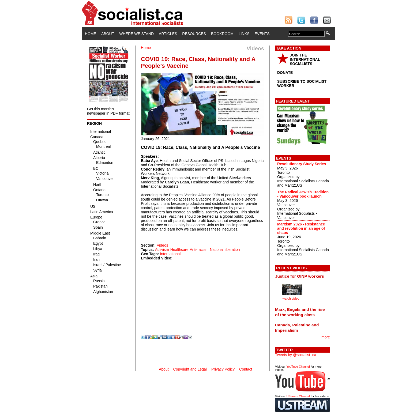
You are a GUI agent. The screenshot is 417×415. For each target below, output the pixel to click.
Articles (168, 34)
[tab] (302, 276)
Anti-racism (199, 249)
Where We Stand (136, 34)
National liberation (225, 249)
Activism (162, 249)
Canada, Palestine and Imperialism (297, 328)
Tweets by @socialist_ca (295, 355)
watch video (290, 298)
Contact (245, 369)
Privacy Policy (223, 369)
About (107, 34)
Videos (162, 245)
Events (261, 34)
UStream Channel (298, 396)
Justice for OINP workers (299, 276)
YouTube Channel (298, 366)
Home (90, 34)
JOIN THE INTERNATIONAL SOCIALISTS (305, 59)
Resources (194, 34)
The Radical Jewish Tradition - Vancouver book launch (303, 194)
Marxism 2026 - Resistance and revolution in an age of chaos (301, 228)
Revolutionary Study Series (301, 164)
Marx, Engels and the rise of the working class (300, 312)
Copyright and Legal (190, 369)
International (170, 254)
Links (244, 34)
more (325, 337)
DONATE (285, 72)
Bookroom (222, 34)
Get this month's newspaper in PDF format (108, 111)
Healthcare (179, 249)
